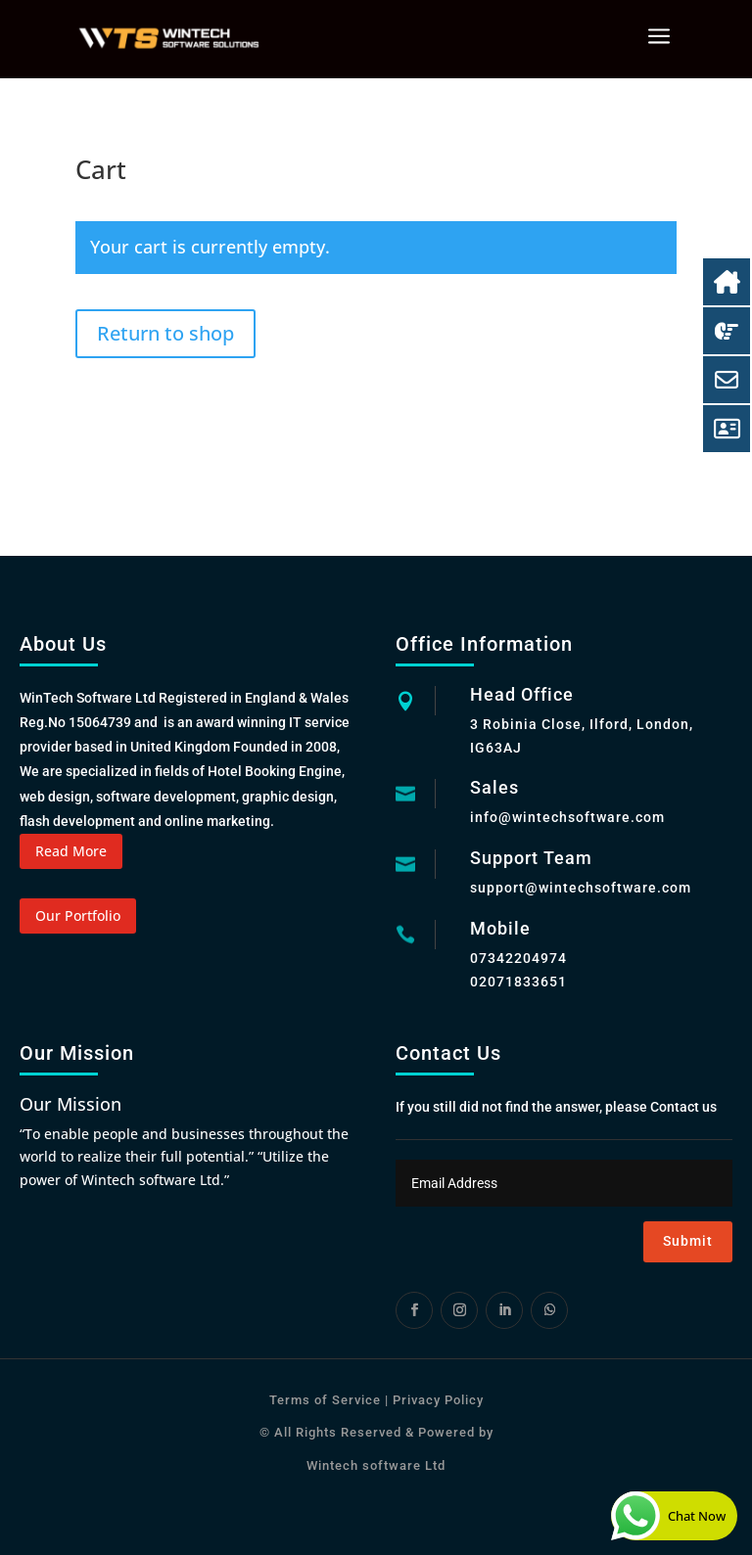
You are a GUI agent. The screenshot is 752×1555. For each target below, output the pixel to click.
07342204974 (518, 958)
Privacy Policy (436, 1400)
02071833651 (518, 981)
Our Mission (70, 1104)
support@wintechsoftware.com (580, 887)
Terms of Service (325, 1400)
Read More (71, 851)
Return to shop (165, 333)
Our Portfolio (77, 915)
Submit (688, 1241)
